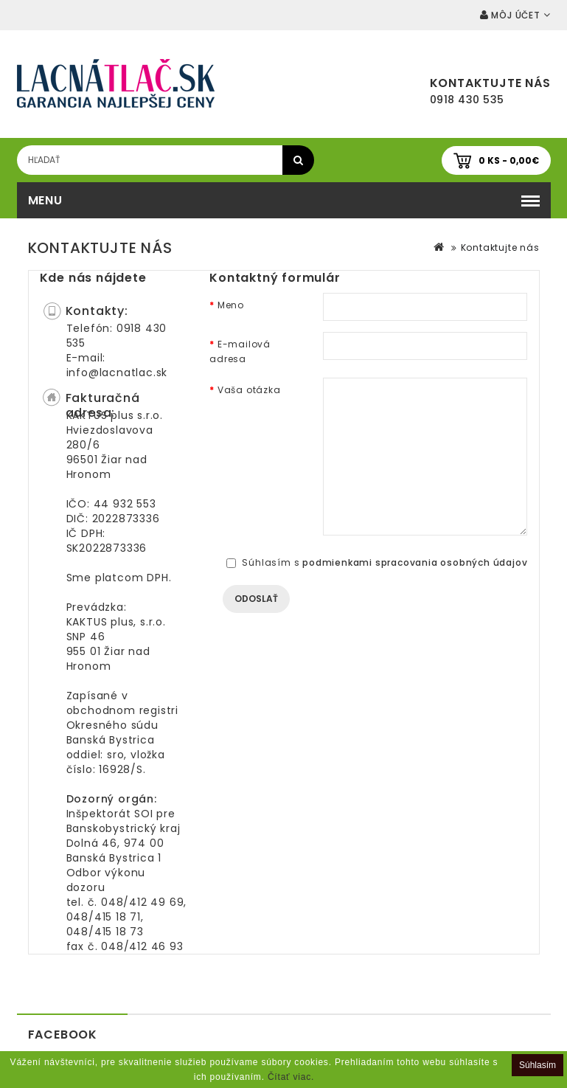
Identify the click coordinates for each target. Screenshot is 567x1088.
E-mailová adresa (240, 351)
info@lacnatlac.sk (117, 372)
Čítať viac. (291, 1077)
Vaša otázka (249, 390)
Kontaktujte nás (500, 247)
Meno (231, 305)
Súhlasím (537, 1065)
